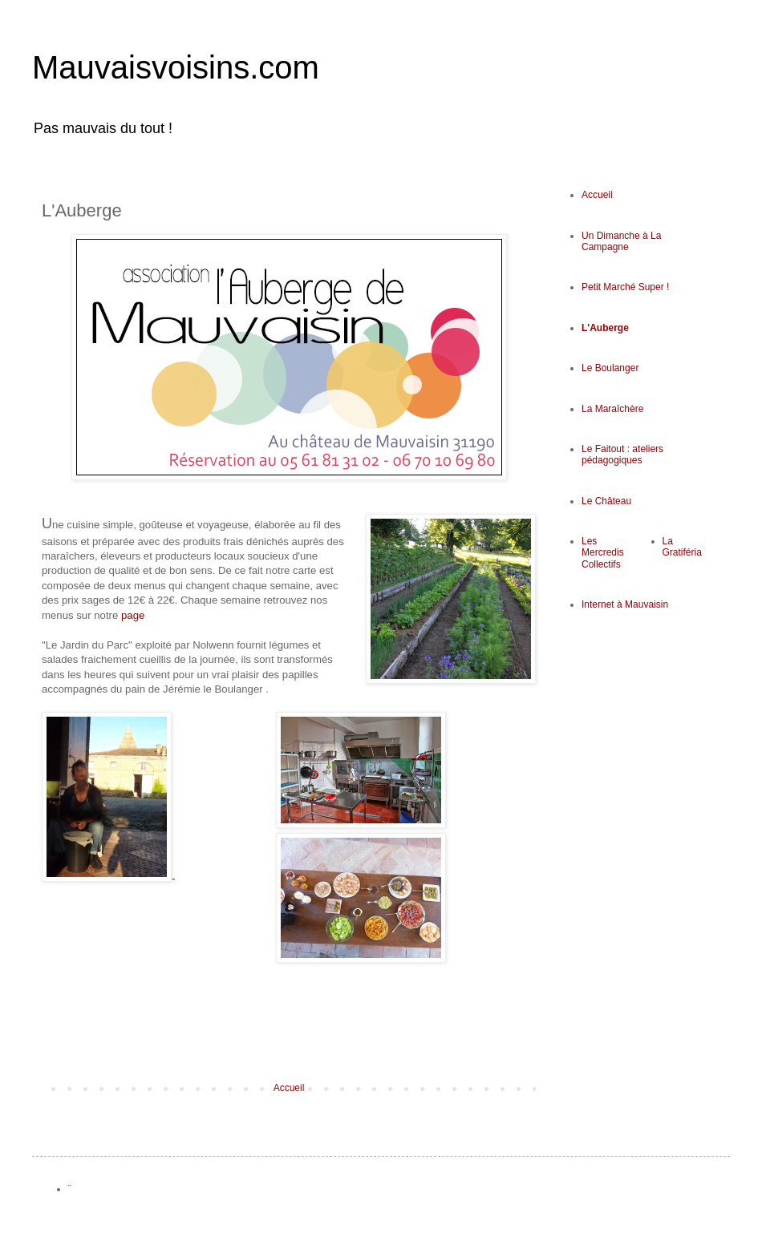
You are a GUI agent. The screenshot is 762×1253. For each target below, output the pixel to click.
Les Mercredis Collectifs (603, 553)
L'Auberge (605, 327)
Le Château (606, 501)
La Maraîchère (612, 408)
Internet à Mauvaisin (625, 604)
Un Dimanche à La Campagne (621, 241)
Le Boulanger (610, 368)
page (131, 615)
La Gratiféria (682, 547)
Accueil (289, 1087)
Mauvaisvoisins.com (175, 67)
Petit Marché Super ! (625, 287)
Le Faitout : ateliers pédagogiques (622, 454)
